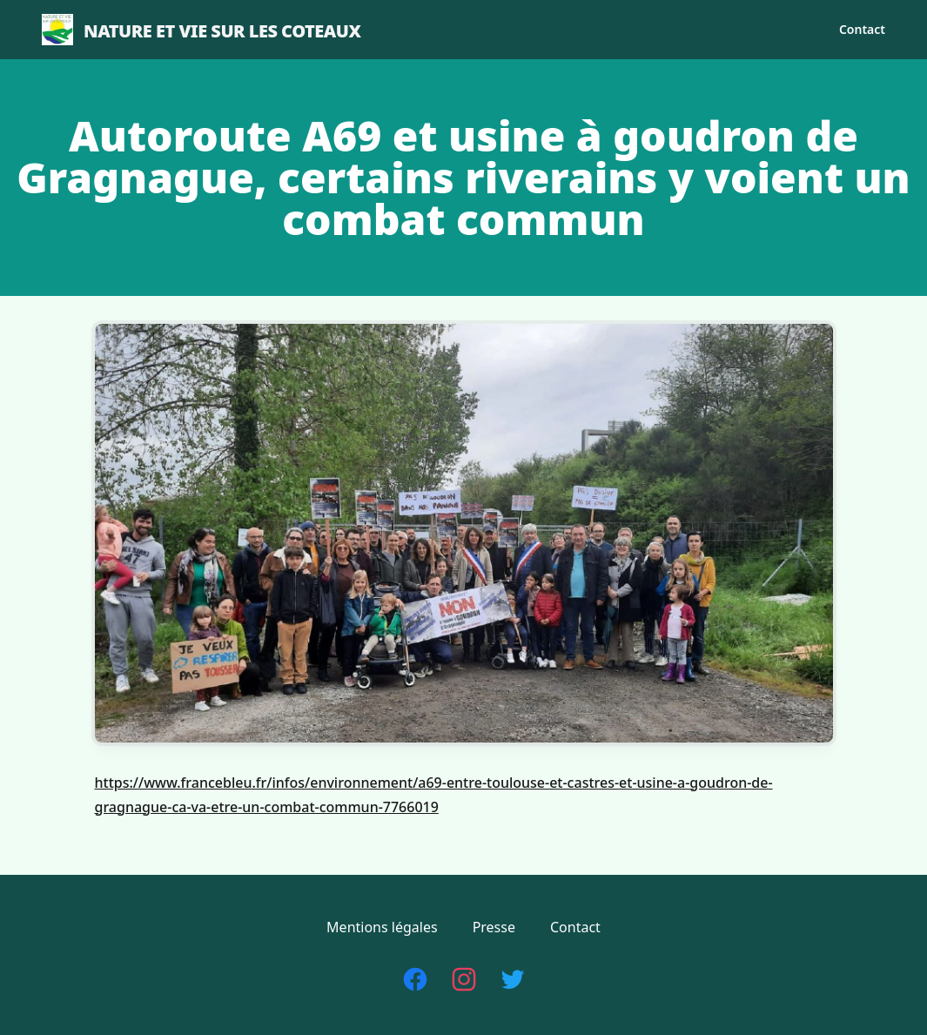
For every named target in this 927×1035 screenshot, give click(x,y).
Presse (494, 927)
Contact (862, 29)
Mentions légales (382, 927)
